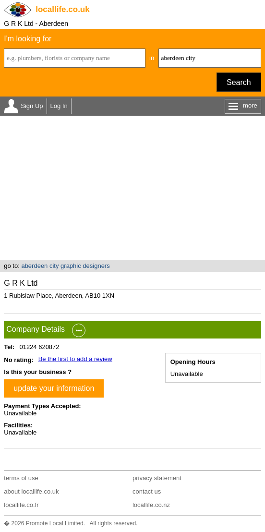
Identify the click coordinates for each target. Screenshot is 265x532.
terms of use (21, 478)
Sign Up (32, 105)
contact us (146, 491)
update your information (53, 388)
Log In (59, 105)
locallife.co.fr (21, 504)
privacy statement (156, 478)
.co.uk (62, 9)
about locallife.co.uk (31, 491)
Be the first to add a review (75, 359)
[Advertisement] (132, 188)
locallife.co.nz (151, 504)
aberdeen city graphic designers (65, 265)
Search (239, 82)
